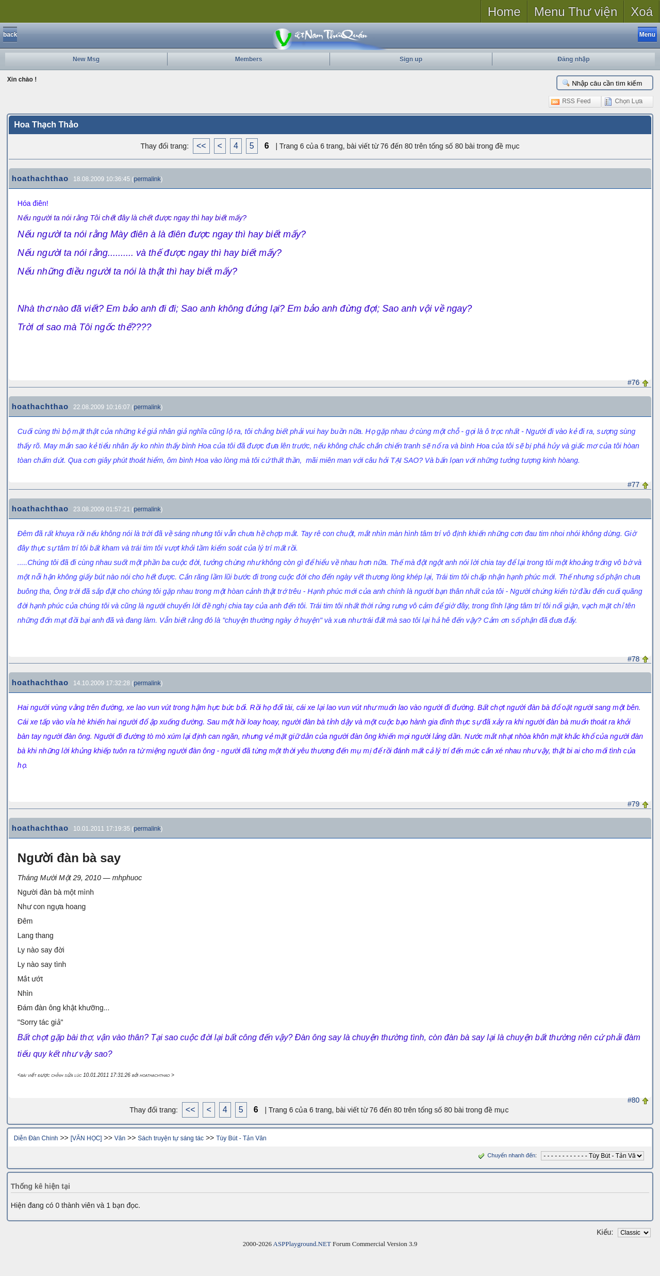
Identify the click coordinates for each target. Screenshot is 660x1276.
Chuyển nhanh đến (505, 1155)
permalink (147, 179)
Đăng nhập (573, 59)
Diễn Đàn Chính (36, 1138)
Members (248, 59)
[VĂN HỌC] (86, 1138)
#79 (633, 804)
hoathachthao (40, 178)
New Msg (86, 59)
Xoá (642, 12)
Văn (119, 1138)
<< (201, 145)
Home (504, 12)
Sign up (411, 59)
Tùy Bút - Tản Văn (241, 1138)
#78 (633, 659)
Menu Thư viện (576, 12)
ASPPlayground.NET (302, 1244)
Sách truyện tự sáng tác (171, 1138)
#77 (633, 484)
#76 (633, 382)
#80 (633, 1100)
